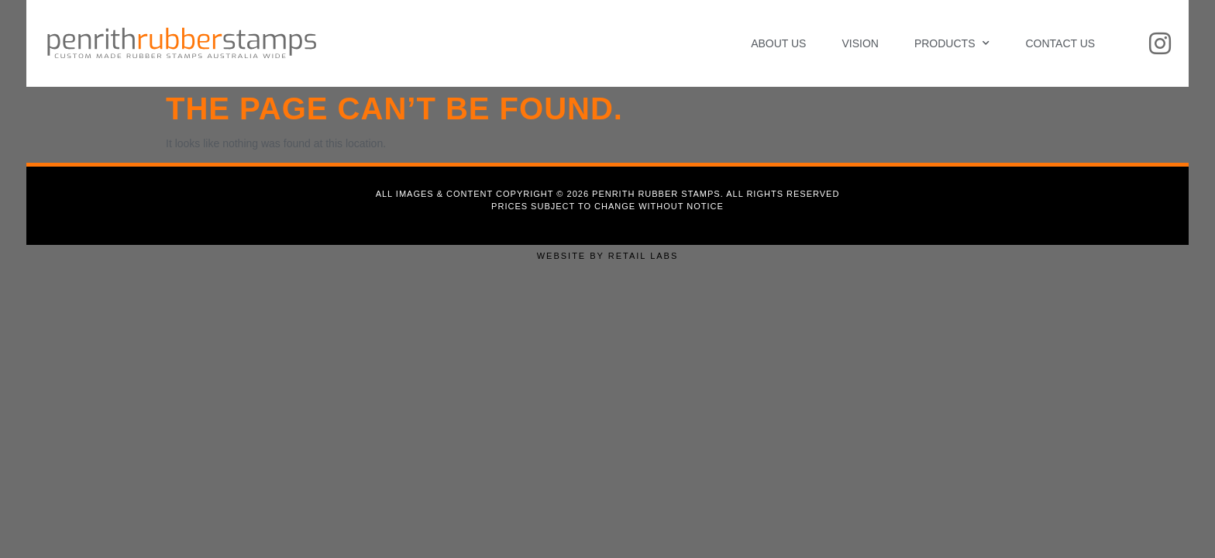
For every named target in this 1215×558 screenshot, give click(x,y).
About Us (778, 43)
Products (952, 43)
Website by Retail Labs (608, 255)
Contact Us (1060, 43)
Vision (860, 43)
